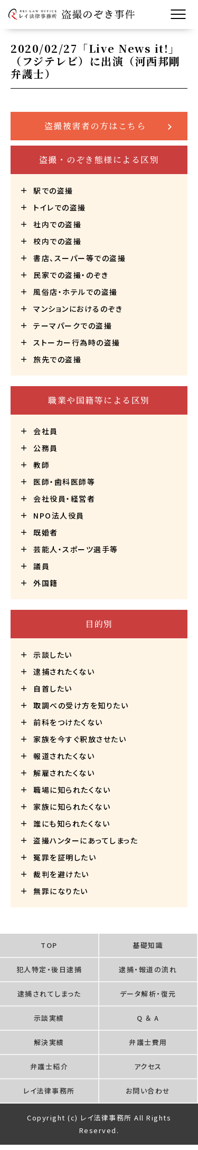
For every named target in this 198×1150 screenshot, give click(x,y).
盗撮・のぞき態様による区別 (99, 160)
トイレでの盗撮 (59, 207)
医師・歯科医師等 (64, 481)
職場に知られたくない (71, 789)
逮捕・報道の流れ (148, 969)
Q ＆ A (148, 1018)
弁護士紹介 (49, 1066)
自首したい (52, 688)
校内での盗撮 (57, 241)
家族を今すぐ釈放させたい (79, 739)
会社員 (45, 431)
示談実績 (49, 1018)
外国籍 (45, 583)
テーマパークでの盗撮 (72, 325)
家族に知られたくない (71, 806)
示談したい (52, 654)
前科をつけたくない (68, 722)
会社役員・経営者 (64, 498)
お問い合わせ (148, 1091)
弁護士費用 (148, 1042)
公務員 (45, 448)
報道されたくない (64, 756)
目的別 (99, 624)
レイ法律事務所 (49, 1091)
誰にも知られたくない (71, 823)
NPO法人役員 (58, 515)
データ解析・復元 (148, 994)
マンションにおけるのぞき (77, 308)
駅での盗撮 (53, 190)
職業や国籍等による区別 (99, 400)
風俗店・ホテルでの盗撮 (75, 291)
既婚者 (45, 532)
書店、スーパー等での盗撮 (79, 258)
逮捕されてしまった (49, 994)
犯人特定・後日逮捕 (49, 969)
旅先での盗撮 (57, 359)
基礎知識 (148, 945)
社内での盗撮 (57, 224)
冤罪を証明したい (64, 857)
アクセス (148, 1066)
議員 (41, 566)
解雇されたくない (64, 773)
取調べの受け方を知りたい (80, 705)
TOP (49, 945)
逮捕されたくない (64, 671)
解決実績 (49, 1042)
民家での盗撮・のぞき (70, 275)
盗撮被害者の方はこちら (95, 126)
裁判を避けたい (61, 874)
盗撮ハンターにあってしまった (85, 840)
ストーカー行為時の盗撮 (76, 342)
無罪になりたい (60, 891)
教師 (41, 464)
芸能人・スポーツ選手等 (75, 549)
